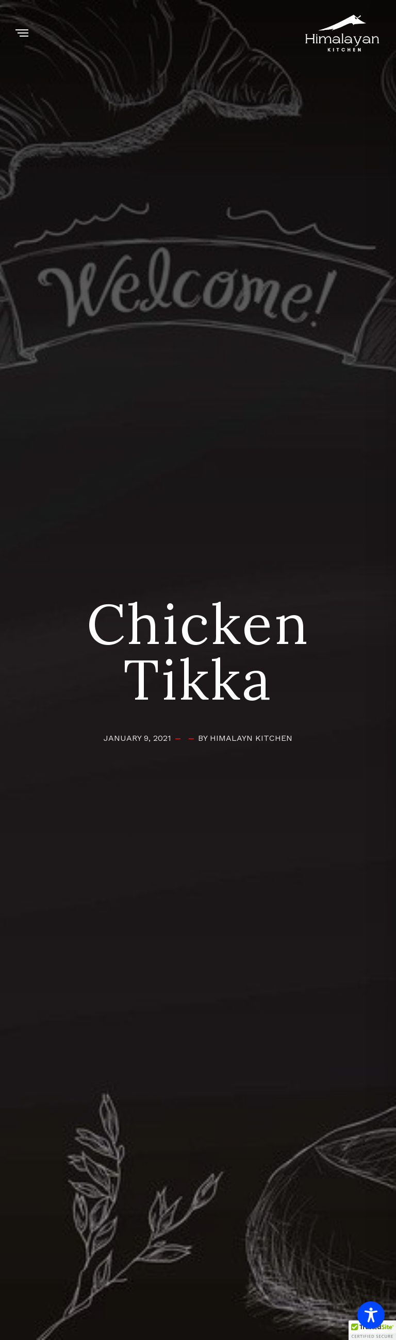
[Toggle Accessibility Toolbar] (371, 1315)
